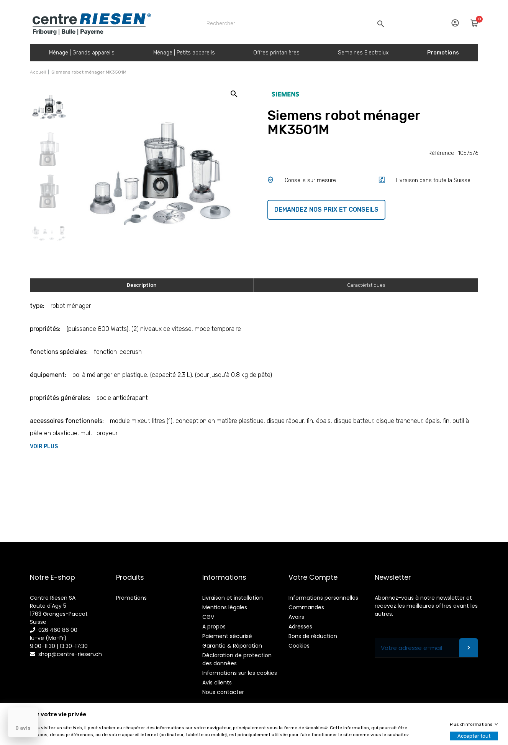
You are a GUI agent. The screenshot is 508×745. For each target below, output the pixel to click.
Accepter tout (473, 736)
